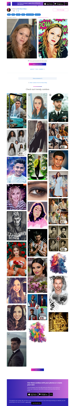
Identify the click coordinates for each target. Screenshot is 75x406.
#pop (9, 14)
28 (17, 11)
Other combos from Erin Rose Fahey (37, 82)
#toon (23, 14)
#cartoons (37, 14)
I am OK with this (36, 403)
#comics (18, 14)
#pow (13, 14)
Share (60, 10)
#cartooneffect (30, 14)
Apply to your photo (37, 64)
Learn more (28, 402)
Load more (37, 369)
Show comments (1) (37, 78)
